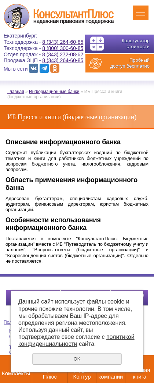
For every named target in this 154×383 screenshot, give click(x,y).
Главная (15, 91)
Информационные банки (54, 91)
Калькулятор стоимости (136, 43)
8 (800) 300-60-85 (62, 48)
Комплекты (16, 373)
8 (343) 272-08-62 (62, 54)
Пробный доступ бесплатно (130, 63)
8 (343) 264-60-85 (62, 42)
